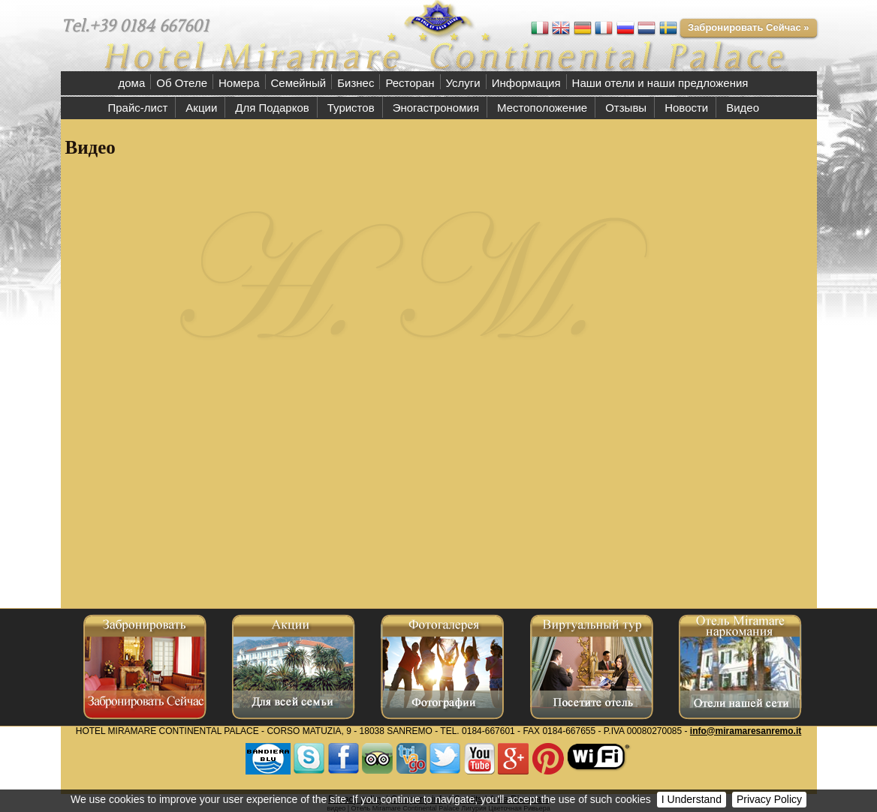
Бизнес (355, 82)
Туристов (351, 107)
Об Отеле (181, 82)
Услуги (463, 82)
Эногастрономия (436, 107)
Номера (239, 82)
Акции (201, 107)
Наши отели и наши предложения (660, 82)
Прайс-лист (138, 107)
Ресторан (409, 82)
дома (132, 82)
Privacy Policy (769, 799)
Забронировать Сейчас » (748, 27)
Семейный (299, 82)
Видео (742, 107)
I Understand (692, 799)
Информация (526, 82)
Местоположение (542, 107)
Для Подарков (272, 107)
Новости (686, 107)
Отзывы (625, 107)
